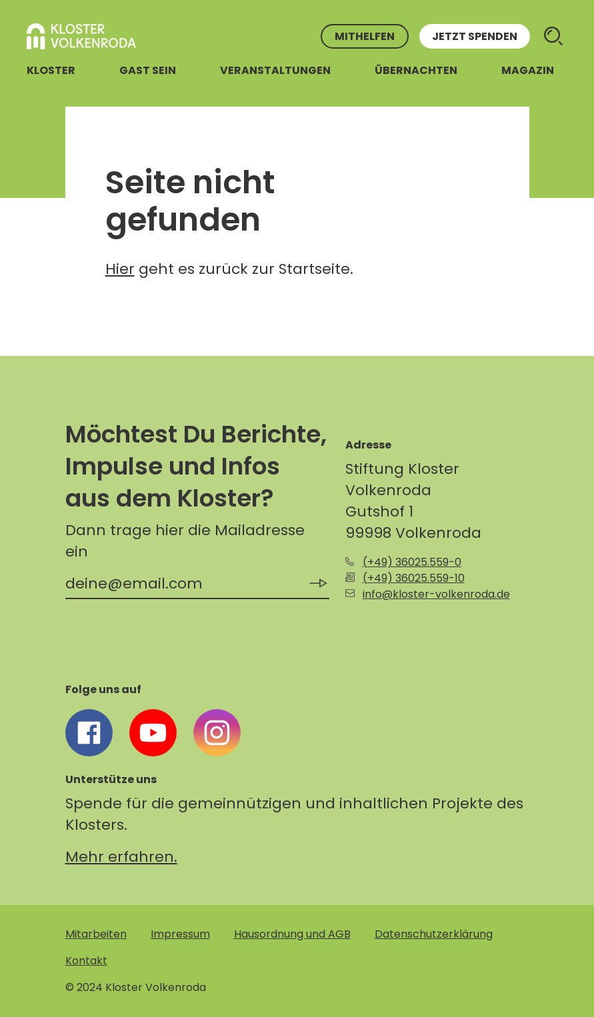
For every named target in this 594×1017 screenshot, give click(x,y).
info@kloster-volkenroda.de (436, 594)
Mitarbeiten (96, 934)
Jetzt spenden (474, 36)
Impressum (180, 934)
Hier (120, 269)
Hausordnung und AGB (292, 934)
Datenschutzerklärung (434, 934)
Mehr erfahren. (121, 856)
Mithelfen (365, 36)
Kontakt (86, 960)
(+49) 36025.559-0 (412, 562)
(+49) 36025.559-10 (414, 578)
